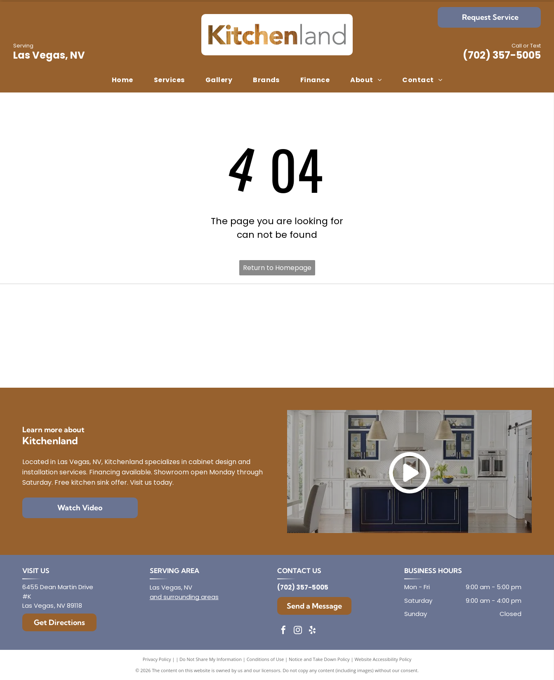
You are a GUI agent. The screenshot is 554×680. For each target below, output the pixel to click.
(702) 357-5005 (502, 55)
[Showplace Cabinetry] (445, 358)
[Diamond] (108, 314)
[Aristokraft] (108, 358)
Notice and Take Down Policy (319, 659)
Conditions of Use (265, 659)
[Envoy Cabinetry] (277, 314)
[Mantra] (445, 314)
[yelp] (312, 631)
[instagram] (298, 631)
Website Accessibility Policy (382, 659)
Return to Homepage (277, 267)
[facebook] (283, 631)
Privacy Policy (157, 659)
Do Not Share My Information (210, 659)
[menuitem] (122, 80)
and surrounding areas (184, 596)
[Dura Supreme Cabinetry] (277, 358)
